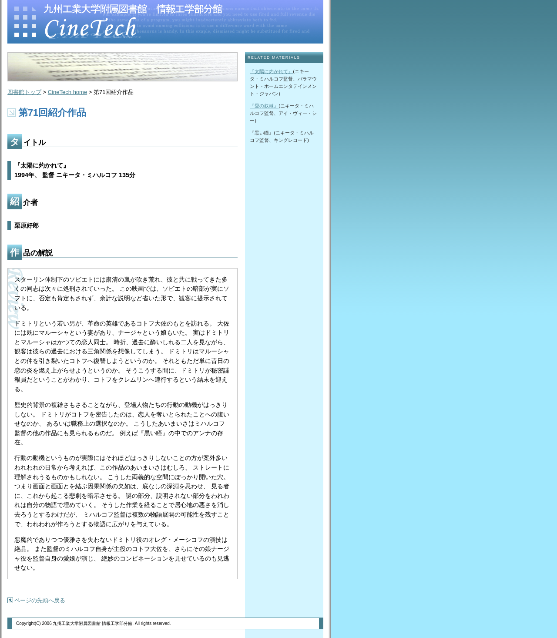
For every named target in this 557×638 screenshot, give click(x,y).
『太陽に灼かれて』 (271, 71)
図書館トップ (24, 92)
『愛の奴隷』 (264, 105)
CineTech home (67, 92)
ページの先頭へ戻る (39, 600)
